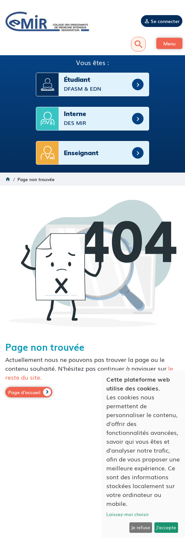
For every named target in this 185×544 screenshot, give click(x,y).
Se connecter (165, 21)
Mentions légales (93, 495)
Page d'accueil (24, 392)
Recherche (138, 44)
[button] (169, 43)
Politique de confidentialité (92, 501)
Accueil (8, 179)
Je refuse (140, 527)
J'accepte (166, 527)
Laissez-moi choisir (127, 514)
